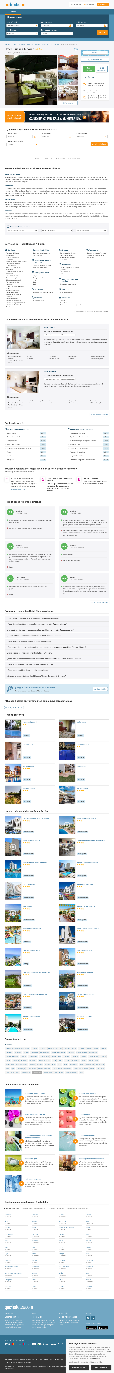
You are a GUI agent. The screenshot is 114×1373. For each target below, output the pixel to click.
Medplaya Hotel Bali (85, 884)
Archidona (18, 1052)
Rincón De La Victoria (81, 1068)
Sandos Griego (29, 884)
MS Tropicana (82, 788)
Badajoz (34, 1221)
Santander (89, 1267)
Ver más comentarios (99, 602)
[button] (103, 4)
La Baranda (81, 766)
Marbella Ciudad (50, 1064)
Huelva (61, 1241)
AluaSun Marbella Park (32, 928)
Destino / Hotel (11, 22)
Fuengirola (33, 1060)
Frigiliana (24, 1060)
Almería (88, 1215)
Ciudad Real (9, 1234)
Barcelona (62, 1221)
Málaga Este (10, 1064)
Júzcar (60, 1060)
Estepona (16, 1060)
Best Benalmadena (84, 950)
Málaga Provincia (21, 1064)
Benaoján (71, 1052)
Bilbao (88, 1221)
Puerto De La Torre (44, 1068)
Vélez (81, 1073)
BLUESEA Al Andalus (31, 840)
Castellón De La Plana (66, 1228)
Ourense (8, 1260)
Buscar (102, 32)
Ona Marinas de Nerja (31, 950)
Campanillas (93, 1052)
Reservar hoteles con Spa (35, 1114)
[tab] (57, 618)
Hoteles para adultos (87, 1135)
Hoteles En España (18, 44)
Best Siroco (27, 906)
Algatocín (43, 1048)
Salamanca (36, 1267)
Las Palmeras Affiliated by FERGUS (91, 840)
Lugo (6, 1254)
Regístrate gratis (18, 489)
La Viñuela (75, 1060)
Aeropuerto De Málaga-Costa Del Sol (18, 1048)
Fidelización (37, 1317)
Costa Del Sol (93, 1056)
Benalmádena (44, 1052)
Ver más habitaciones (99, 414)
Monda (81, 1064)
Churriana (66, 1056)
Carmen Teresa (29, 788)
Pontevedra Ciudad (11, 1267)
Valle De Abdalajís (71, 1073)
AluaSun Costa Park (85, 972)
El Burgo (103, 1056)
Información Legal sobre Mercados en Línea (18, 1362)
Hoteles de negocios (33, 1179)
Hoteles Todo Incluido (87, 1093)
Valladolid (8, 1286)
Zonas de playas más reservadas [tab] (33, 1208)
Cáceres (7, 1228)
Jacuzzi (18, 707)
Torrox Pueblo (58, 1073)
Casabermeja (32, 1056)
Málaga (84, 1060)
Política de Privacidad (56, 1359)
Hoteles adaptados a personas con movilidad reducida (38, 1136)
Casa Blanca (28, 744)
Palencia (62, 1260)
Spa (8, 707)
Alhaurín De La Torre (55, 1048)
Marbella (40, 1064)
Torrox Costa (48, 1073)
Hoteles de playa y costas (35, 1093)
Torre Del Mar (26, 1073)
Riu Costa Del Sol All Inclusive (35, 862)
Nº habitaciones (11, 30)
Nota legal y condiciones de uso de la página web (19, 1359)
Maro (59, 1064)
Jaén (6, 1247)
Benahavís (34, 1052)
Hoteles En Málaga (33, 44)
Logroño (88, 1247)
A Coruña (8, 1215)
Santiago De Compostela (13, 1273)
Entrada (46, 22)
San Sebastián (64, 1267)
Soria (87, 1273)
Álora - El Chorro (92, 1048)
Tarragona (8, 1280)
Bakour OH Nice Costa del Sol (35, 994)
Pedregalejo (21, 1068)
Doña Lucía (81, 722)
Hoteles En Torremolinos (50, 44)
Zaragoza (89, 1286)
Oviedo (34, 1260)
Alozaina (103, 1048)
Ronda (92, 1068)
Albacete (35, 1215)
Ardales (26, 1052)
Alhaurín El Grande (70, 1048)
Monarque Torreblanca (86, 906)
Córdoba (35, 1234)
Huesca (88, 1241)
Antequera (9, 1052)
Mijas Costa (73, 1064)
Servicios (48, 158)
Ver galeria (68, 103)
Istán (54, 1060)
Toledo (61, 1280)
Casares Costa (56, 1056)
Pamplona (89, 1260)
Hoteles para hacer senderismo (91, 1159)
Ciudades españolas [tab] (11, 1208)
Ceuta (88, 1228)
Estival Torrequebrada (85, 994)
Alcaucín (35, 1048)
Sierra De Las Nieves (12, 1073)
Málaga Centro (93, 1060)
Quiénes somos (12, 1317)
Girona (7, 1241)
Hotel (37, 158)
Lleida (61, 1247)
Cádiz (34, 1228)
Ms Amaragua (28, 766)
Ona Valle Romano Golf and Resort (37, 972)
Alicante (61, 1215)
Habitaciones (60, 158)
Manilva (32, 1064)
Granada (35, 1241)
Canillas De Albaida (12, 1056)
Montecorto (90, 1064)
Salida (81, 22)
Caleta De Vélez (81, 1052)
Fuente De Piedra (44, 1060)
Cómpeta (84, 1056)
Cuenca (61, 1234)
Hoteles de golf (31, 1159)
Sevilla (61, 1273)
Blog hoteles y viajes (68, 1317)
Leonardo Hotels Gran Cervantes (36, 818)
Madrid (34, 1254)
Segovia (34, 1273)
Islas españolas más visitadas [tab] (77, 1208)
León (33, 1247)
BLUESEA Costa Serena (86, 818)
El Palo (8, 1060)
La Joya (67, 1060)
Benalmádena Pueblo (58, 1052)
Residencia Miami (30, 722)
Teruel (34, 1280)
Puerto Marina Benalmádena (62, 1068)
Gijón (87, 1234)
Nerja (7, 1068)
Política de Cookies (42, 1359)
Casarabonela (44, 1056)
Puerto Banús (31, 1068)
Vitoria (34, 1286)
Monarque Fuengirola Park (87, 862)
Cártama (23, 1056)
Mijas (65, 1064)
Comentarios (101, 69)
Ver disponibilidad (99, 144)
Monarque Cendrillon (31, 1016)
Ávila (6, 1221)
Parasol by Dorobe (84, 1016)
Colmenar (75, 1056)
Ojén (12, 1068)
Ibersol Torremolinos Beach (88, 928)
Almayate (82, 1048)
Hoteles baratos (85, 1114)
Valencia (89, 1280)
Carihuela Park (83, 744)
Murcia (88, 1254)
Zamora (61, 1286)
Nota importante (95, 60)
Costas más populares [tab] (56, 1208)
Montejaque (100, 1064)
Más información (74, 158)
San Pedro (100, 1068)
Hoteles (7, 44)
